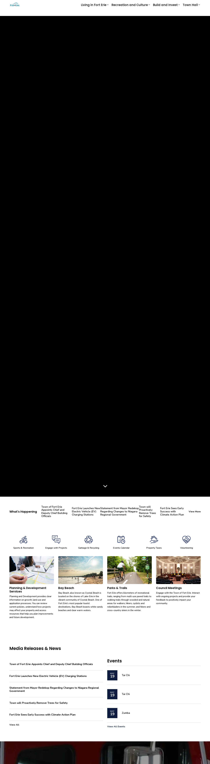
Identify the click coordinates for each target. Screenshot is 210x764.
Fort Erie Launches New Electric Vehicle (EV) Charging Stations (86, 511)
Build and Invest (165, 12)
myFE (111, 4)
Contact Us (163, 4)
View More (195, 511)
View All (14, 724)
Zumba (126, 713)
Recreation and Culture (129, 12)
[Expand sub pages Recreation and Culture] (149, 12)
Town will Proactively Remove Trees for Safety (147, 511)
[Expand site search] (198, 4)
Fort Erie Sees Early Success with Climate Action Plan (172, 511)
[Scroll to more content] (105, 486)
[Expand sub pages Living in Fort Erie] (107, 12)
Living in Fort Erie (93, 12)
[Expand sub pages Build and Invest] (179, 12)
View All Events (116, 726)
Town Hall (190, 12)
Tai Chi (126, 675)
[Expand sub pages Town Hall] (199, 12)
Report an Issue (140, 4)
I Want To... (183, 4)
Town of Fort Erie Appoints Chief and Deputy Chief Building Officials (54, 511)
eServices (102, 4)
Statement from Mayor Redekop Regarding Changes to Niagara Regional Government (119, 511)
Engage (120, 4)
